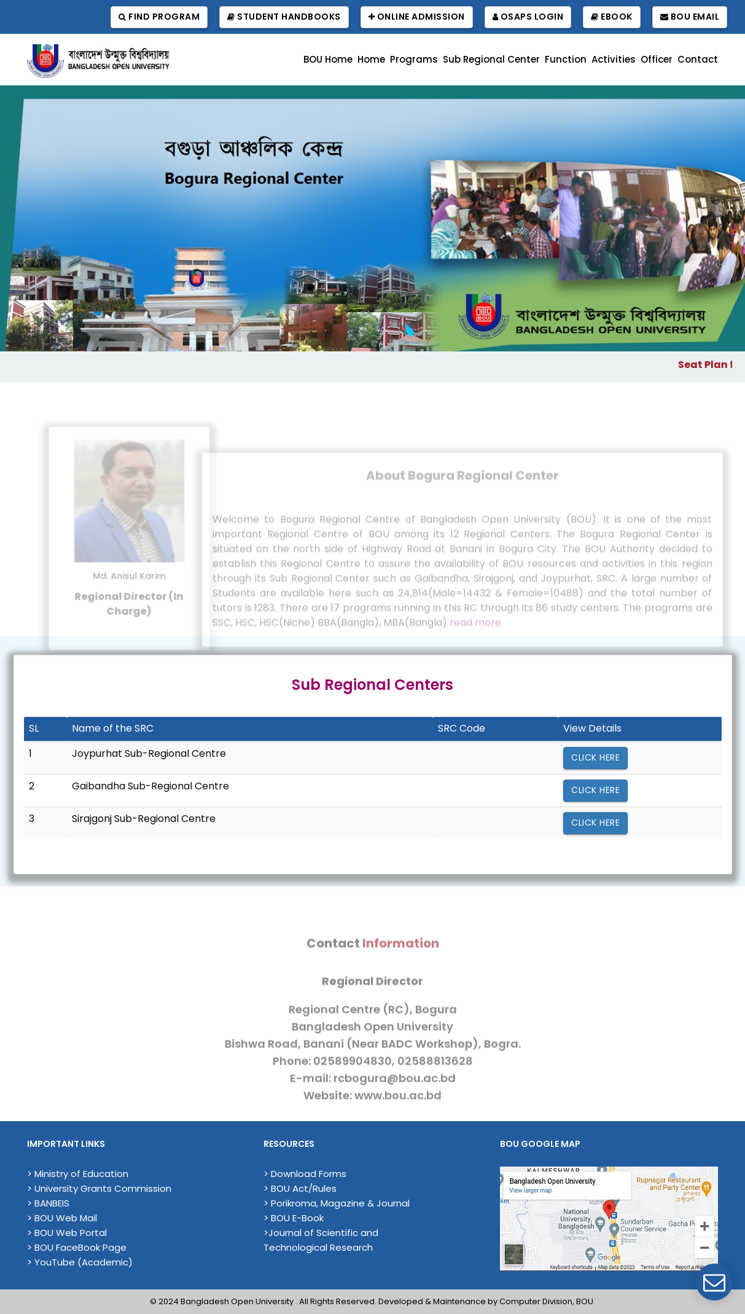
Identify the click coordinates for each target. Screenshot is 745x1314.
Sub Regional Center (491, 59)
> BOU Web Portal (67, 1232)
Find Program (159, 16)
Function (566, 59)
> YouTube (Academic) (80, 1262)
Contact (697, 59)
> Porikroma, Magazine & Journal (336, 1203)
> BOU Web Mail (62, 1217)
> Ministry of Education (77, 1173)
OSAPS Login (528, 16)
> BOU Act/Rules (300, 1188)
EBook (612, 16)
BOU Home (328, 59)
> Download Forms (304, 1173)
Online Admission (417, 16)
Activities (613, 59)
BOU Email (690, 16)
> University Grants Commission (99, 1188)
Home (371, 59)
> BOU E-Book (293, 1217)
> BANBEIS (48, 1203)
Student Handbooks (284, 16)
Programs (414, 59)
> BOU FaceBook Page (77, 1247)
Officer (657, 59)
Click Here (595, 757)
